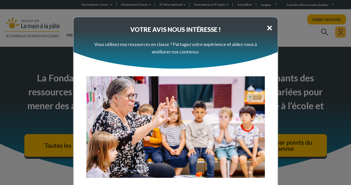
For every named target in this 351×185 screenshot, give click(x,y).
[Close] (270, 27)
